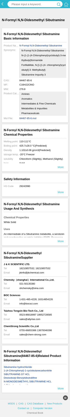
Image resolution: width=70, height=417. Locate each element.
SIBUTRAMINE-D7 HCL (17, 374)
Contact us (23, 408)
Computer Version (42, 408)
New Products (54, 403)
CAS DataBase (35, 403)
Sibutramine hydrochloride (18, 367)
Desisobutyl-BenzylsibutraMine (20, 377)
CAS (21, 403)
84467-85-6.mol (27, 118)
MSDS (11, 403)
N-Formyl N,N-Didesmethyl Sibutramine (40, 45)
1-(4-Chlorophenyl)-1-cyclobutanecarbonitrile (28, 370)
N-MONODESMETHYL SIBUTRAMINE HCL (27, 381)
